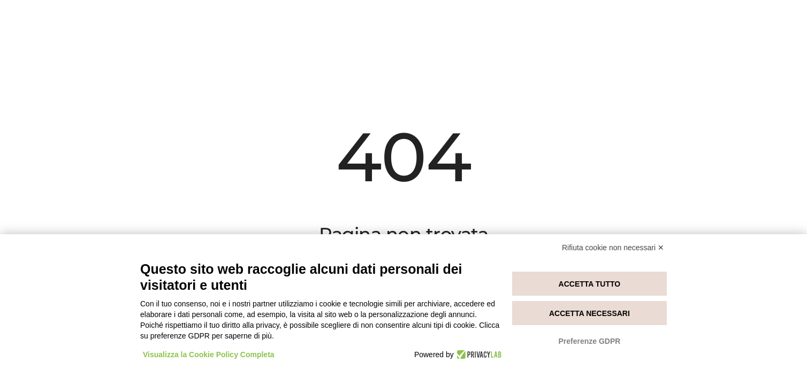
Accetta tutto (590, 284)
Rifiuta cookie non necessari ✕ (613, 247)
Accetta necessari (589, 313)
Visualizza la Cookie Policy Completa (209, 354)
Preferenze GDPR (589, 341)
